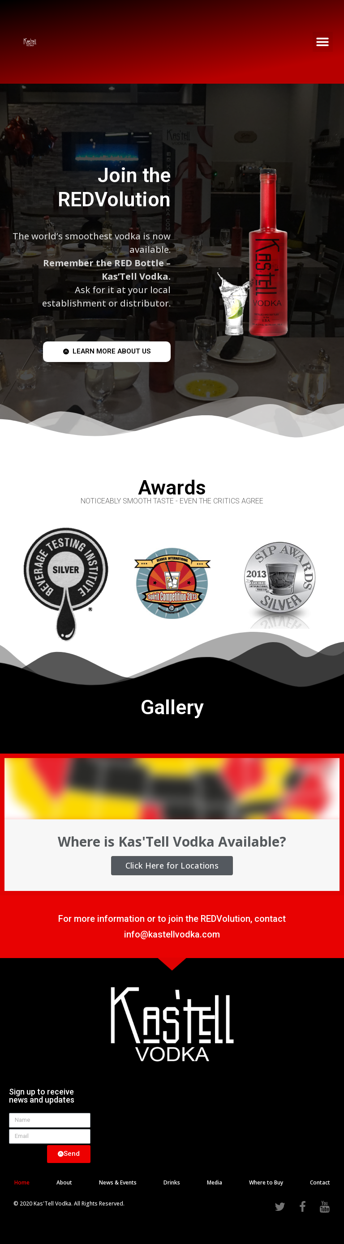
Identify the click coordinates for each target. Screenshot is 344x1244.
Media (214, 1182)
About (64, 1182)
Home (22, 1182)
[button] (323, 42)
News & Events (118, 1182)
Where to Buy (266, 1182)
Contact (320, 1182)
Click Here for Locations (172, 865)
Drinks (171, 1182)
